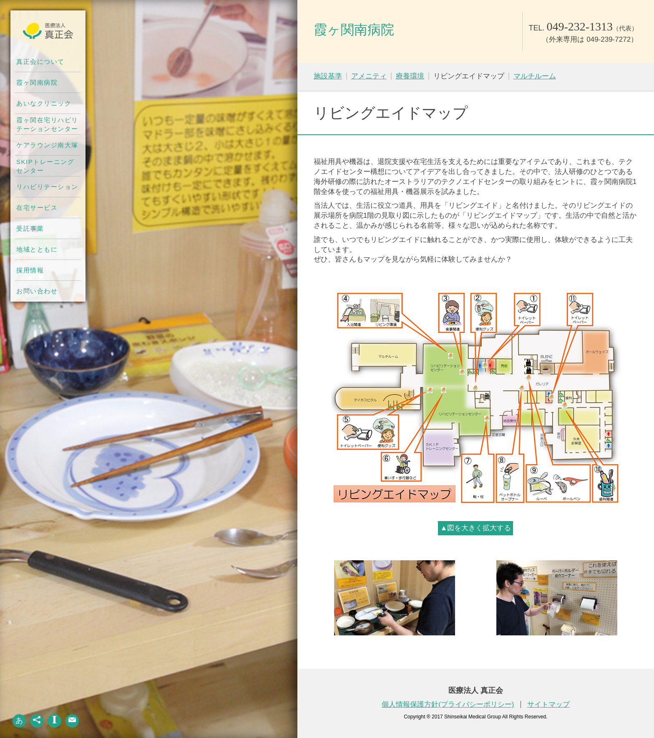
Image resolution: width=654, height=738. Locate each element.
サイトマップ (548, 704)
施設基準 (328, 76)
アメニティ (369, 76)
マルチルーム (534, 76)
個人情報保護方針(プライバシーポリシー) (448, 704)
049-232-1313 (579, 26)
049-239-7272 (608, 39)
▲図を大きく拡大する (475, 528)
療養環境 (410, 76)
